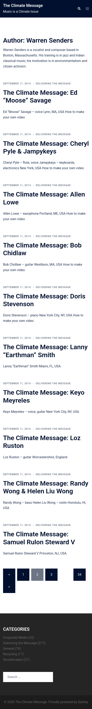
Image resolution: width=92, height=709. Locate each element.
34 (79, 574)
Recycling (10, 654)
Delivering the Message (53, 83)
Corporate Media (15, 637)
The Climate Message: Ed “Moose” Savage (40, 96)
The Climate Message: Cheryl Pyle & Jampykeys (46, 147)
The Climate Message (23, 5)
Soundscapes (13, 660)
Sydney (83, 702)
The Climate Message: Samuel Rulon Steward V (39, 538)
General (8, 648)
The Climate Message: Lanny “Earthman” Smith (45, 351)
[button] (79, 8)
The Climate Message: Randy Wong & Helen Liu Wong (45, 487)
